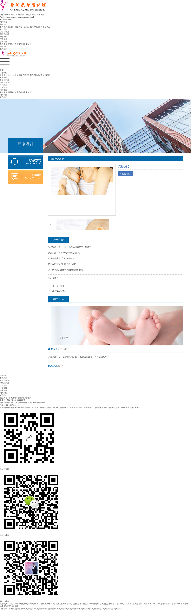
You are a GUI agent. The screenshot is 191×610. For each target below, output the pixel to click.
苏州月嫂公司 (52, 408)
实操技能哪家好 (70, 357)
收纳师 (28, 44)
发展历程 (18, 27)
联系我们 (3, 49)
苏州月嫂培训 (40, 408)
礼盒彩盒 (75, 604)
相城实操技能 (47, 609)
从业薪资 (60, 286)
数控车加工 (176, 604)
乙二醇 (152, 604)
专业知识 (60, 291)
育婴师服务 (21, 44)
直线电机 (40, 604)
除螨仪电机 (19, 604)
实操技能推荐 (100, 357)
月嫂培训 (3, 29)
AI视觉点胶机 (94, 604)
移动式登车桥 (144, 604)
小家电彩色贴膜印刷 (163, 604)
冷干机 (69, 604)
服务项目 (3, 42)
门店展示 (25, 27)
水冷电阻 (184, 604)
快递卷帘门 (113, 604)
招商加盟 (3, 46)
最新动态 (46, 27)
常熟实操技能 (69, 609)
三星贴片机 (122, 604)
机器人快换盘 (133, 604)
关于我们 (3, 24)
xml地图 (124, 408)
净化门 (11, 604)
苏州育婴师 (88, 408)
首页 (2, 70)
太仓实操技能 (115, 609)
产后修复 (3, 39)
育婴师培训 (4, 32)
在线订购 (126, 174)
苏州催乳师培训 (76, 408)
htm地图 (131, 408)
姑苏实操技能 (58, 609)
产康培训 (3, 37)
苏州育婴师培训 (101, 408)
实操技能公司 (86, 357)
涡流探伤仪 (104, 604)
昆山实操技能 (93, 609)
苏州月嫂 (29, 408)
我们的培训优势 (36, 27)
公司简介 (3, 27)
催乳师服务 (11, 44)
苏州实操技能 (14, 609)
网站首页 (3, 22)
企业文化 (10, 27)
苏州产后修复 (114, 408)
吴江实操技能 (104, 609)
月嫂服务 (3, 44)
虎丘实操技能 (25, 609)
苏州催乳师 (64, 408)
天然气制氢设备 (30, 604)
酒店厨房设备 (50, 604)
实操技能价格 (54, 357)
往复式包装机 (60, 604)
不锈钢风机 (13, 606)
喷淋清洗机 (84, 604)
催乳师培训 (4, 34)
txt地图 (137, 408)
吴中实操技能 (36, 609)
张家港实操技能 (81, 609)
